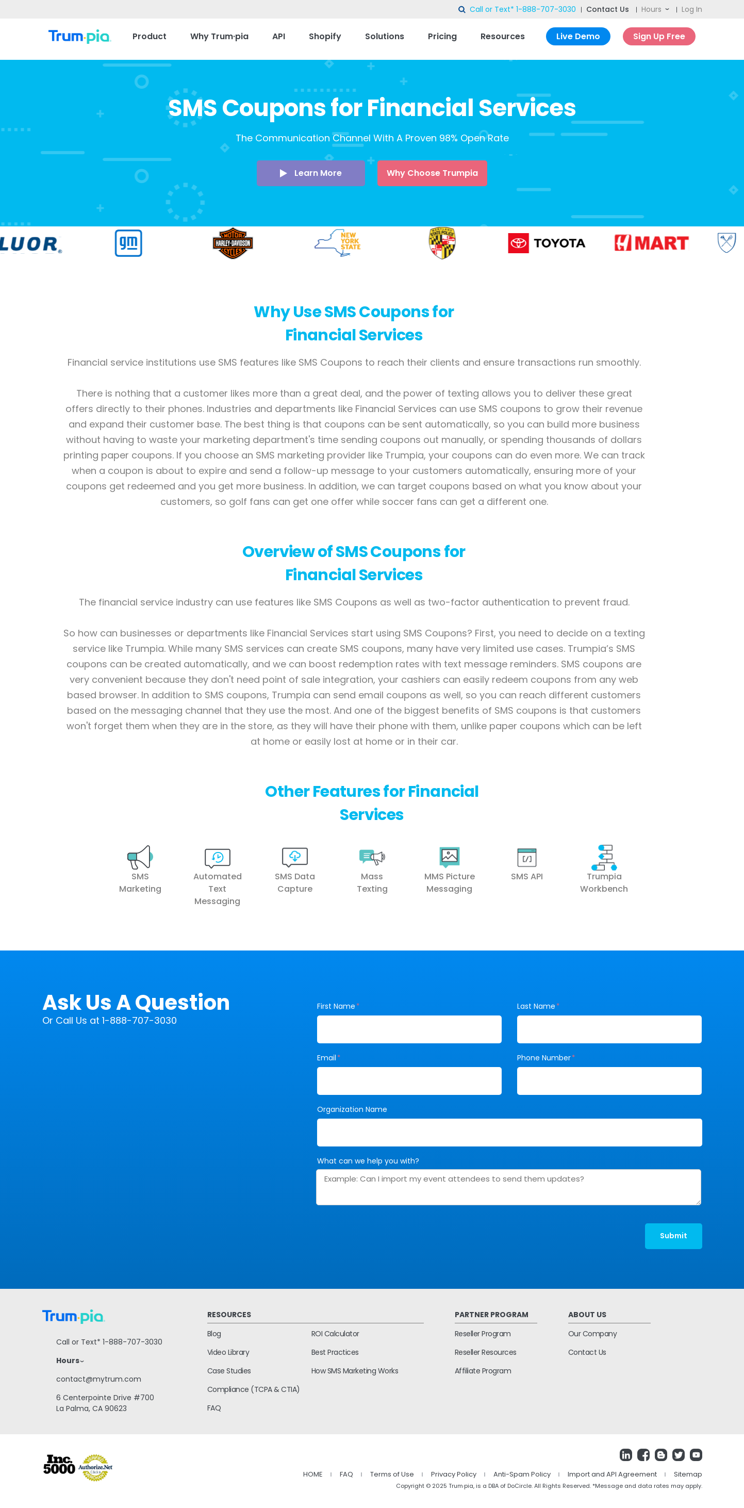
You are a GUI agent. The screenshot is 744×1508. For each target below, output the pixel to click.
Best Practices (335, 1352)
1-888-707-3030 (546, 9)
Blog (214, 1334)
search (462, 10)
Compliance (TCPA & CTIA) (253, 1389)
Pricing (442, 36)
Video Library (228, 1352)
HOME (313, 1474)
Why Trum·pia (219, 36)
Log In (692, 9)
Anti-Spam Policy (522, 1474)
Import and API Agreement (612, 1474)
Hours (651, 9)
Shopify (325, 36)
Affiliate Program (483, 1371)
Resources (503, 36)
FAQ (214, 1408)
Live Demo (578, 36)
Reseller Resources (486, 1352)
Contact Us (607, 9)
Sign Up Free (659, 36)
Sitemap (688, 1474)
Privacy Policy (453, 1474)
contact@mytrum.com (98, 1379)
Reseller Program (483, 1334)
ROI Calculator (335, 1334)
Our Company (592, 1334)
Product (150, 36)
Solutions (384, 36)
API (278, 36)
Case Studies (229, 1371)
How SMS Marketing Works (355, 1371)
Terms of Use (392, 1474)
